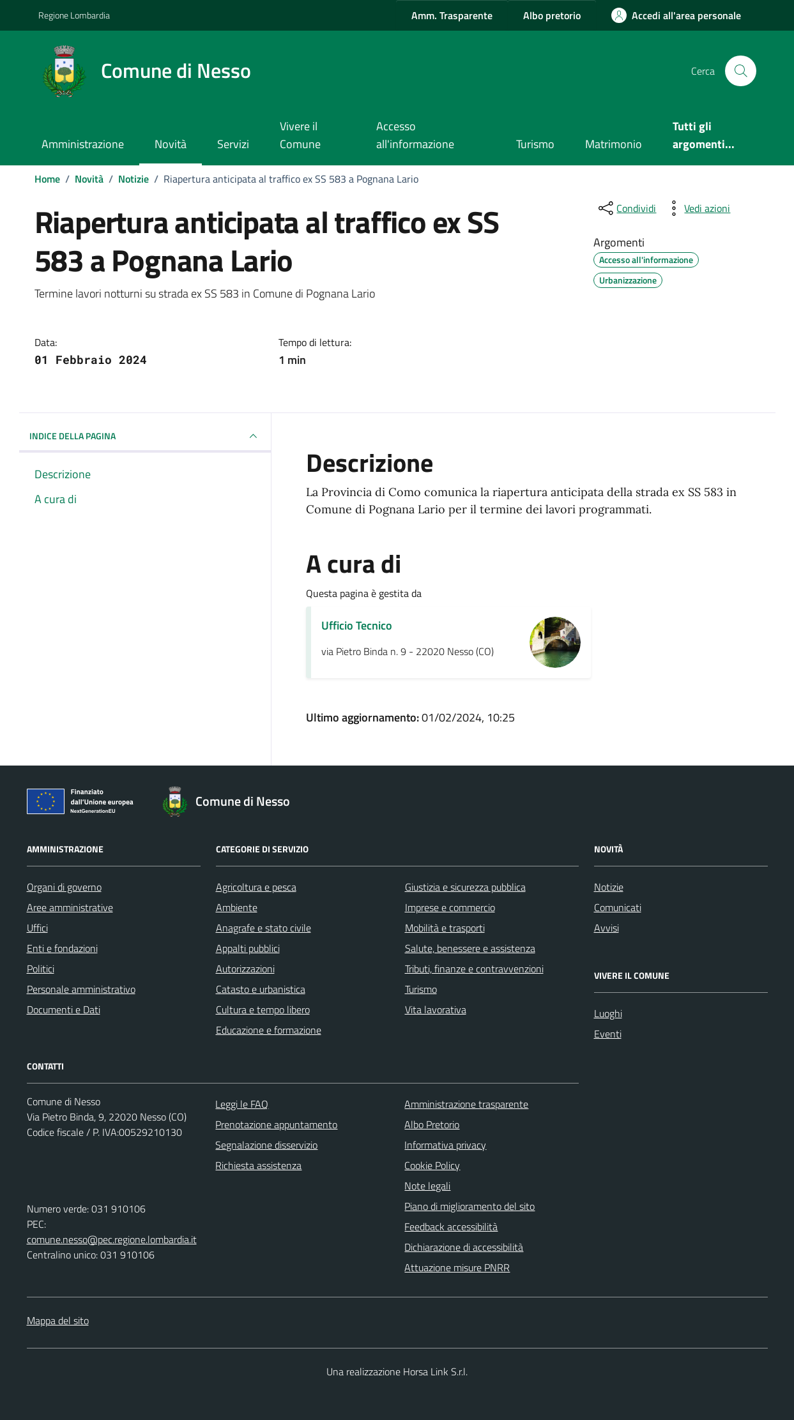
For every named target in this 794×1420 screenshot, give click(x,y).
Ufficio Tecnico (356, 625)
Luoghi (608, 1013)
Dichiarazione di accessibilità (463, 1247)
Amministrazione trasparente (466, 1104)
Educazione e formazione (268, 1030)
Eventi (608, 1033)
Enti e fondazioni (62, 948)
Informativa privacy (445, 1144)
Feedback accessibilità (451, 1226)
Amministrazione (83, 144)
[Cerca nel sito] (740, 71)
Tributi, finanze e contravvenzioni (474, 968)
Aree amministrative (70, 907)
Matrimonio (613, 144)
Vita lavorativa (435, 1009)
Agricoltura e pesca (256, 887)
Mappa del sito (58, 1320)
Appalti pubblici (248, 948)
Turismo (535, 144)
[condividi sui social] (626, 208)
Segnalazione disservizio (266, 1144)
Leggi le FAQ (241, 1104)
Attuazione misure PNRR (457, 1267)
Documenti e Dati (63, 1009)
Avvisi (606, 927)
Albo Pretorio (431, 1124)
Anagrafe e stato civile (263, 927)
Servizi (233, 144)
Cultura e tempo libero (263, 1009)
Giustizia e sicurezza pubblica (465, 887)
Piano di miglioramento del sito (469, 1206)
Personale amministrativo (81, 989)
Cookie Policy (432, 1165)
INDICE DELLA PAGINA (145, 436)
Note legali (427, 1185)
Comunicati (617, 907)
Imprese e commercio (450, 907)
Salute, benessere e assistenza (470, 948)
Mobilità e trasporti (445, 927)
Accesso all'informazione (415, 135)
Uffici (37, 927)
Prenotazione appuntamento (276, 1124)
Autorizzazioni (245, 968)
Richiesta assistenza (258, 1165)
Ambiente (236, 907)
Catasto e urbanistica (260, 989)
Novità (171, 144)
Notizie (608, 887)
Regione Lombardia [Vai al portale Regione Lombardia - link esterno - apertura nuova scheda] (74, 15)
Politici (40, 968)
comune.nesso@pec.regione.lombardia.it (112, 1239)
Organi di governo (64, 887)
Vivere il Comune (300, 135)
